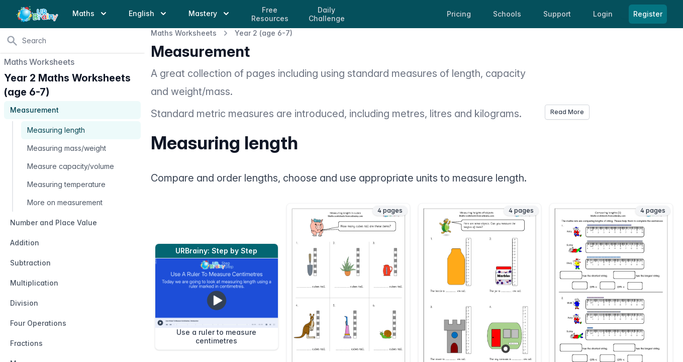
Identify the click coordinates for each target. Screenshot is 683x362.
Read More (567, 112)
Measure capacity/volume (70, 166)
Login (604, 14)
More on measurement (65, 202)
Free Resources (269, 14)
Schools (508, 14)
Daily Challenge (327, 14)
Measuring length (56, 130)
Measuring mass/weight (66, 148)
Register (647, 14)
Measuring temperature (66, 184)
